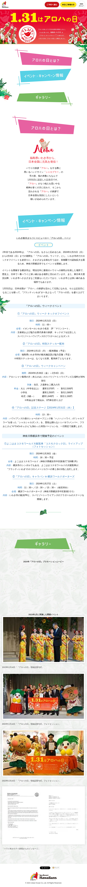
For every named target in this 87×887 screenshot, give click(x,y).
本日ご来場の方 (68, 4)
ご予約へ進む (52, 4)
